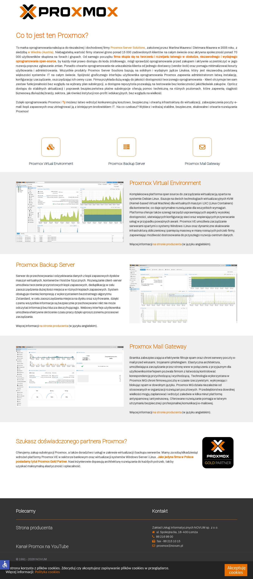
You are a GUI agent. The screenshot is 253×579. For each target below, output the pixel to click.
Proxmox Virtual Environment (51, 164)
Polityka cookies (47, 572)
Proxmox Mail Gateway (202, 164)
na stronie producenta (167, 244)
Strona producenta (34, 527)
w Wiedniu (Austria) (40, 52)
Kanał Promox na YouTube (42, 546)
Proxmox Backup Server (126, 164)
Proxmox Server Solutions (128, 47)
